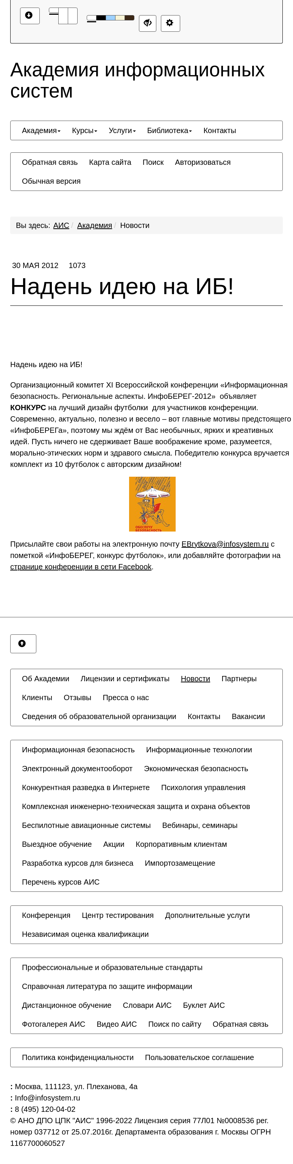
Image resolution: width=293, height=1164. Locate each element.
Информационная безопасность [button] (78, 750)
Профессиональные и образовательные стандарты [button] (112, 967)
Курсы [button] (84, 130)
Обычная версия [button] (51, 181)
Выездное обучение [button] (57, 844)
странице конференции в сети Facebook (80, 567)
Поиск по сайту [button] (174, 1024)
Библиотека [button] (169, 130)
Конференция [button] (46, 915)
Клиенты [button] (37, 697)
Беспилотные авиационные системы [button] (86, 825)
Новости (134, 225)
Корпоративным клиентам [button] (181, 844)
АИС (61, 225)
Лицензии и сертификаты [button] (125, 678)
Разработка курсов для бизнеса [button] (77, 863)
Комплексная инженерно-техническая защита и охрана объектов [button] (136, 806)
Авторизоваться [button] (203, 162)
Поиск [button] (153, 162)
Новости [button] (195, 678)
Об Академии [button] (45, 678)
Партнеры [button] (239, 678)
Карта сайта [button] (110, 162)
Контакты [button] (219, 130)
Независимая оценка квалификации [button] (85, 934)
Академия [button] (41, 130)
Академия (94, 225)
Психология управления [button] (203, 787)
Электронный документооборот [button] (77, 768)
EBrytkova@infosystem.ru (225, 544)
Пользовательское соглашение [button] (199, 1057)
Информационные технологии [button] (199, 750)
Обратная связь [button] (50, 162)
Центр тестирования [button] (118, 915)
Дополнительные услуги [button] (207, 915)
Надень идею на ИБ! (146, 280)
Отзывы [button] (77, 697)
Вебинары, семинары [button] (199, 825)
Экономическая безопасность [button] (196, 768)
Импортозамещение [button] (180, 863)
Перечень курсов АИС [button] (61, 882)
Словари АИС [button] (147, 1005)
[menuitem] (41, 130)
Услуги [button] (122, 130)
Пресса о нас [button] (126, 697)
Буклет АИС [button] (204, 1005)
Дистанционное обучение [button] (66, 1005)
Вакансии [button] (248, 716)
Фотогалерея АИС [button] (54, 1024)
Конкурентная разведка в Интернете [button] (86, 787)
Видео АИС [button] (117, 1024)
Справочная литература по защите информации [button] (107, 986)
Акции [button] (114, 844)
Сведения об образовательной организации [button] (99, 716)
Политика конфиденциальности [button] (78, 1057)
